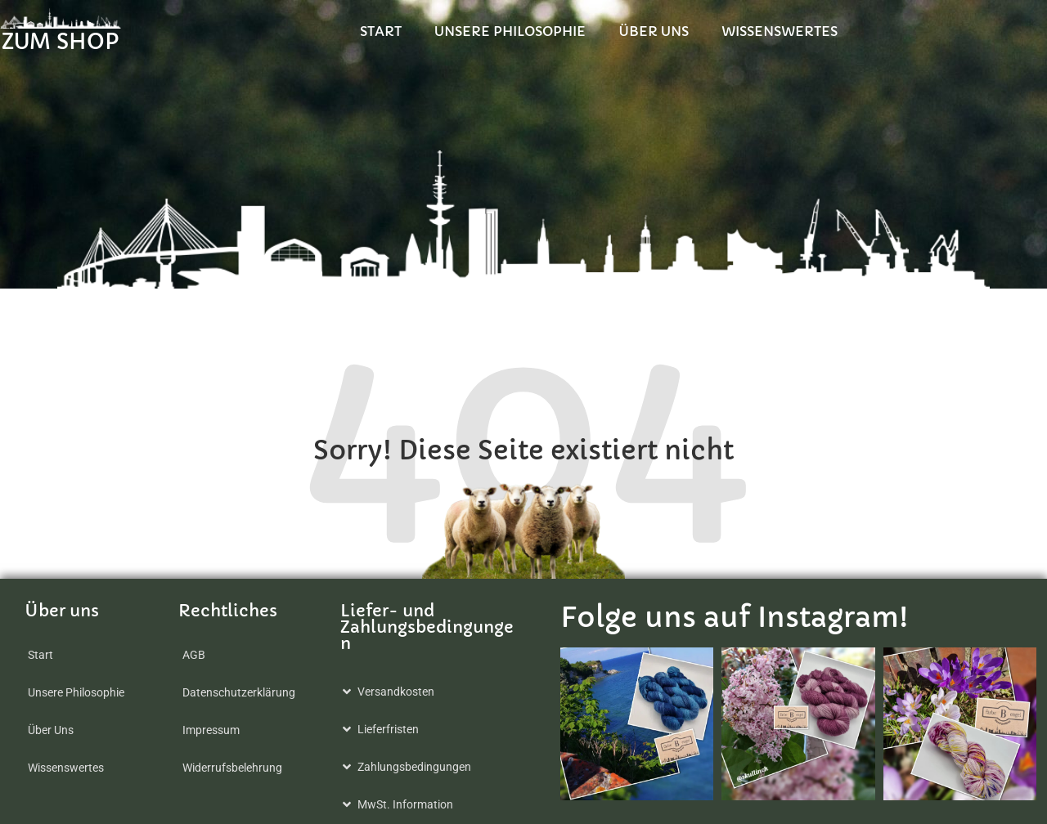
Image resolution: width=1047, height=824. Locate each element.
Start (565, 31)
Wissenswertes (964, 31)
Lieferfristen (388, 729)
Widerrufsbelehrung (232, 767)
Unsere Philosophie (695, 31)
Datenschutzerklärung (238, 692)
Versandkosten (395, 691)
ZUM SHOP (73, 42)
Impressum (211, 730)
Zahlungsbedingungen (414, 766)
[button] (432, 691)
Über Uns (838, 31)
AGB (193, 654)
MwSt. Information (405, 804)
